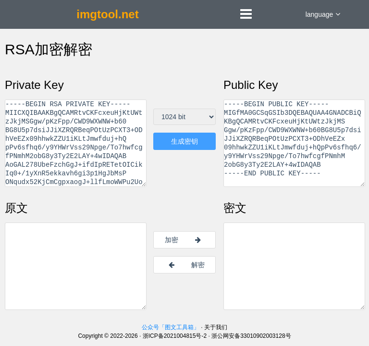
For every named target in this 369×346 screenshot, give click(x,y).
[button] (246, 16)
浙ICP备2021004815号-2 (175, 336)
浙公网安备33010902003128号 (251, 336)
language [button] (323, 14)
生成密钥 (184, 141)
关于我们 (215, 327)
